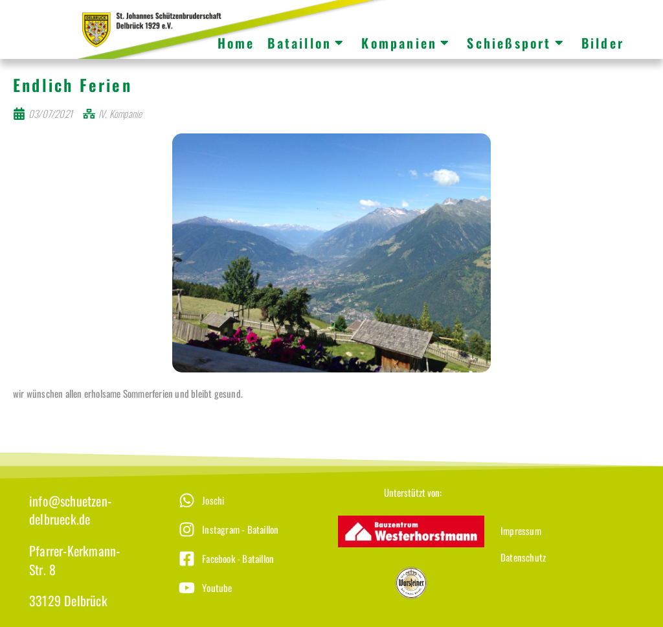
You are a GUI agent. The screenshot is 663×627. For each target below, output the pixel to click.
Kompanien (406, 42)
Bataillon (306, 42)
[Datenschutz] (570, 566)
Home (236, 42)
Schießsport (516, 42)
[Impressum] (570, 540)
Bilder (602, 42)
